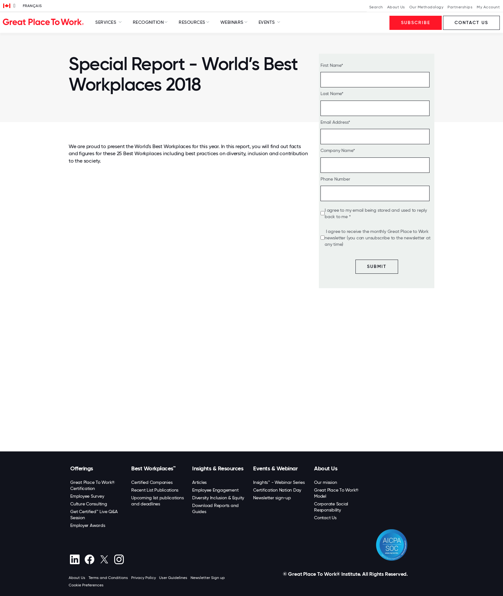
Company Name (336, 150)
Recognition (148, 22)
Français (32, 6)
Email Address (334, 122)
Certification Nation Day (277, 490)
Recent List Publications (154, 490)
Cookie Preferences (86, 585)
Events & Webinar (275, 468)
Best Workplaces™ (153, 468)
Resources (192, 22)
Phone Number (335, 179)
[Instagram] (119, 559)
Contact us (471, 22)
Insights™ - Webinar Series (279, 482)
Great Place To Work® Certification (92, 485)
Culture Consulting (88, 503)
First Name (330, 65)
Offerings (81, 468)
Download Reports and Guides (215, 508)
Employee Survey (87, 496)
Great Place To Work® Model (336, 493)
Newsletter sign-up (272, 497)
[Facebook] (89, 559)
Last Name (331, 93)
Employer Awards (87, 525)
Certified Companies (151, 482)
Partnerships (460, 7)
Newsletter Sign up (208, 577)
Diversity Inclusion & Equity (218, 497)
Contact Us (325, 517)
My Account (488, 7)
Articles (199, 482)
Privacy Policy (143, 577)
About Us (396, 7)
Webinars (231, 22)
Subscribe (415, 22)
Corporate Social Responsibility (331, 506)
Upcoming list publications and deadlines (157, 500)
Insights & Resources (217, 468)
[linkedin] (75, 559)
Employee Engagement (215, 490)
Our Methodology (426, 7)
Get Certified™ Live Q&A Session (93, 514)
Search (376, 7)
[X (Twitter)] (104, 559)
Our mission (325, 482)
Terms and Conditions (108, 577)
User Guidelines (173, 577)
